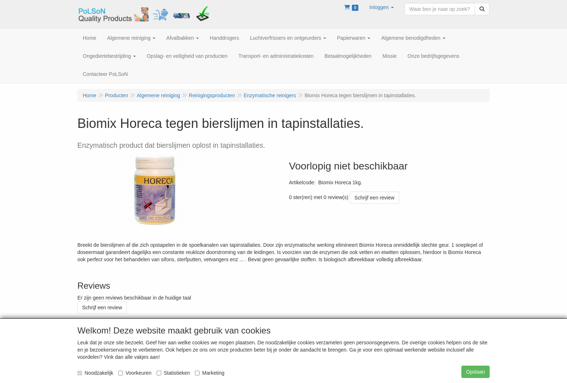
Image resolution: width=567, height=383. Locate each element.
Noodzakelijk (95, 373)
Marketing (209, 373)
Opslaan (475, 372)
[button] (381, 7)
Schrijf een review (374, 198)
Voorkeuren (135, 373)
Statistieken (173, 373)
